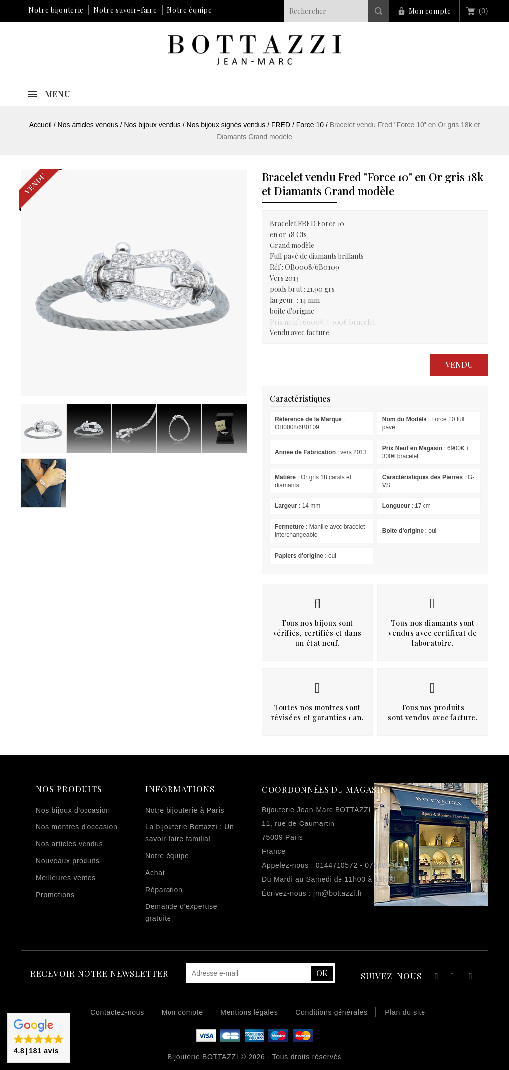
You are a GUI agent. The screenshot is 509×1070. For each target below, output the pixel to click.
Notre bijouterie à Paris (184, 810)
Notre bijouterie (56, 10)
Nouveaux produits (68, 861)
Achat (155, 873)
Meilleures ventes (66, 878)
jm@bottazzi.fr (337, 893)
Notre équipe (189, 10)
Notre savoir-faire (125, 10)
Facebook (435, 977)
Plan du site (405, 1012)
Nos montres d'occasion (76, 827)
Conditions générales (331, 1012)
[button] (38, 1038)
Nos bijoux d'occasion (73, 810)
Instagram (470, 977)
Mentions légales (249, 1012)
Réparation (164, 890)
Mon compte (430, 11)
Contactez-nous (117, 1012)
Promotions (55, 895)
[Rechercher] (336, 11)
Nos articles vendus (69, 844)
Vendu (459, 364)
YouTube (453, 977)
